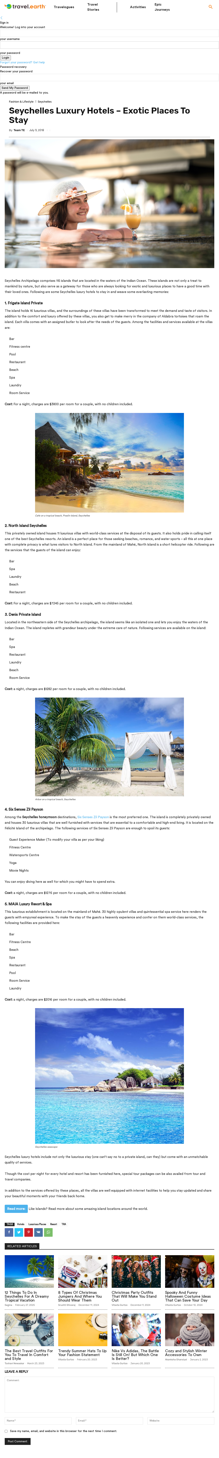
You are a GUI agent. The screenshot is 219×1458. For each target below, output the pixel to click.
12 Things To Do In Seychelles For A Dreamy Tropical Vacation (27, 1296)
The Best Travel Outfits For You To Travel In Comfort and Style (29, 1355)
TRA (63, 1224)
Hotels (20, 1224)
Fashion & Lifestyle (21, 101)
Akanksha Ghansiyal (176, 1359)
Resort (53, 1224)
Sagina (8, 1305)
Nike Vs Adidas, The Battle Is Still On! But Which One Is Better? (135, 1355)
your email (7, 83)
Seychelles (45, 101)
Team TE (19, 130)
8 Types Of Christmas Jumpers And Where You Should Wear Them (80, 1296)
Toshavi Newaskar (14, 1363)
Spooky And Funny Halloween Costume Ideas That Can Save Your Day (188, 1296)
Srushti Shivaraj (66, 1305)
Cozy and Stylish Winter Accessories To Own (186, 1353)
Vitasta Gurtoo (119, 1305)
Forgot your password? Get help (22, 62)
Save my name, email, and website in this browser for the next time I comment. (63, 1431)
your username (10, 39)
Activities (138, 7)
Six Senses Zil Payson (93, 817)
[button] (211, 7)
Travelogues (64, 7)
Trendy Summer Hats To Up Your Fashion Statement (82, 1353)
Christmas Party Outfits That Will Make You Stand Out (134, 1296)
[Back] (1, 18)
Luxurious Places (37, 1224)
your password (10, 53)
